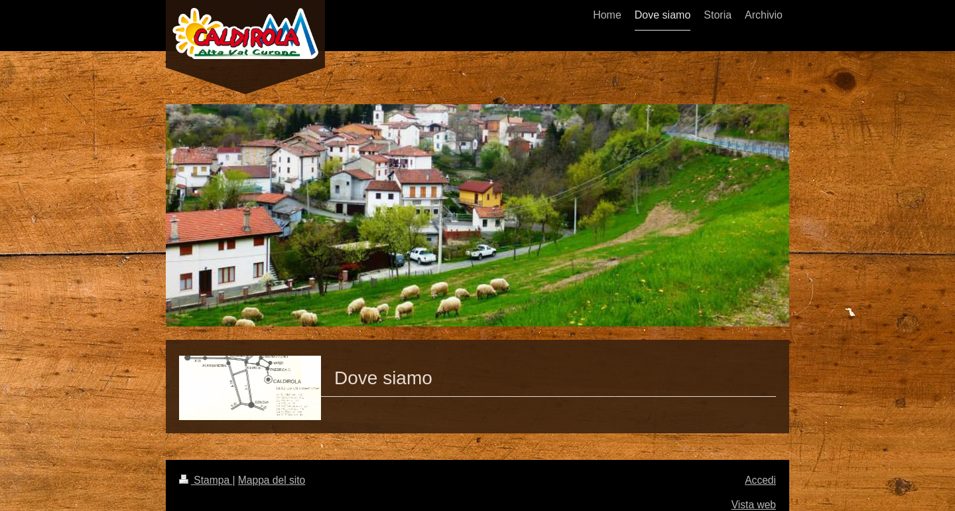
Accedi (760, 480)
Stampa (205, 480)
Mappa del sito (271, 480)
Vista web (754, 504)
